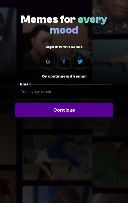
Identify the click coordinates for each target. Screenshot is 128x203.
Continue (64, 110)
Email (25, 84)
